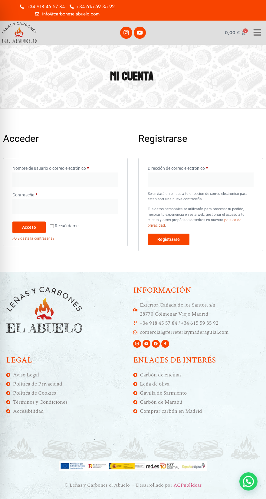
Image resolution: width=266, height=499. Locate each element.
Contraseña (35, 194)
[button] (248, 481)
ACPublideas (187, 485)
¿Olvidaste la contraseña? (33, 238)
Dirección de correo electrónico (188, 167)
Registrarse (168, 239)
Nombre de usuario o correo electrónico (60, 167)
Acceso (29, 227)
